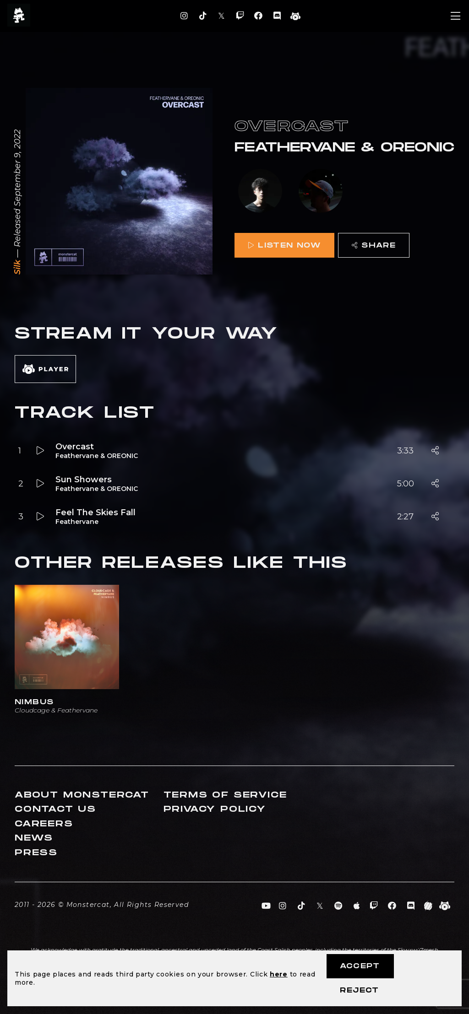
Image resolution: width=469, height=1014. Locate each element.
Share (374, 245)
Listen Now (284, 245)
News (34, 838)
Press (36, 853)
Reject (359, 990)
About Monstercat (82, 795)
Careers (44, 824)
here (279, 974)
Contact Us (55, 809)
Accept (360, 966)
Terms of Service (225, 795)
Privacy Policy (215, 809)
